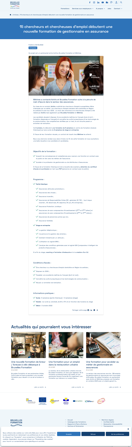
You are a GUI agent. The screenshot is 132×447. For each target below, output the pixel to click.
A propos (99, 8)
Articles (16, 15)
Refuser (93, 434)
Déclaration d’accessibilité (113, 424)
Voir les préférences (117, 434)
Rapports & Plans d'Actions (77, 424)
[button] (128, 429)
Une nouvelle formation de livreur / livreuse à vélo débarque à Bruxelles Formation (28, 364)
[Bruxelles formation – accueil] (15, 9)
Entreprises (32, 48)
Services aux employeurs (81, 8)
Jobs (109, 8)
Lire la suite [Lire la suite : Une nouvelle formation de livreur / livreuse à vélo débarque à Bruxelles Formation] (39, 387)
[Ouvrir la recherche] (120, 2)
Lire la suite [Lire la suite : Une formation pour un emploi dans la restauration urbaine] (76, 387)
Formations (65, 8)
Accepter (69, 434)
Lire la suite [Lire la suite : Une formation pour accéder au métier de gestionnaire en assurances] (114, 387)
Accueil (10, 14)
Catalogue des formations (77, 422)
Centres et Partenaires (76, 426)
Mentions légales (108, 420)
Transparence (108, 426)
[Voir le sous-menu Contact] (121, 8)
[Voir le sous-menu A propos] (104, 8)
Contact (117, 8)
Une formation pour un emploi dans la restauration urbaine (64, 363)
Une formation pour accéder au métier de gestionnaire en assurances (102, 364)
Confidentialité (109, 422)
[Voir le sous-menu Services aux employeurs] (92, 8)
